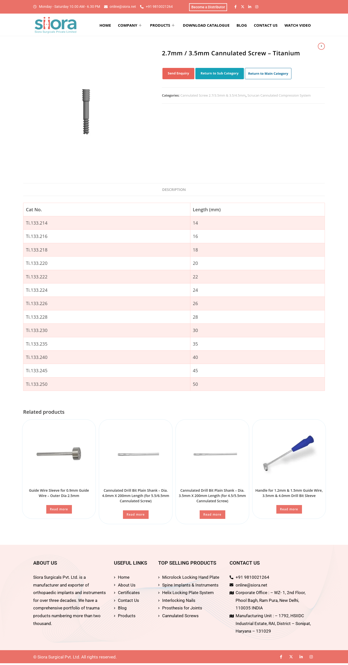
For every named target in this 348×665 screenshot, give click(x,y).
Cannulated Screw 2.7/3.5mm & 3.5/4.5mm (213, 96)
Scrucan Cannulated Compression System (279, 96)
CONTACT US (271, 25)
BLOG (249, 25)
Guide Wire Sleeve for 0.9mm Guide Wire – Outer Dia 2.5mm (59, 495)
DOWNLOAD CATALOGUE (216, 25)
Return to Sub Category (220, 74)
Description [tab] (174, 190)
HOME (122, 25)
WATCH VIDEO (301, 25)
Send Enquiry (178, 74)
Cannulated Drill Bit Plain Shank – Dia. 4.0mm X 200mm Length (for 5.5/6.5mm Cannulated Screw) (135, 497)
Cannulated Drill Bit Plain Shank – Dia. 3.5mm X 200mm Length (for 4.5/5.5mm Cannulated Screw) (212, 497)
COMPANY (145, 25)
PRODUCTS (175, 25)
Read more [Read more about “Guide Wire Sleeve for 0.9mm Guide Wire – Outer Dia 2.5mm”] (59, 511)
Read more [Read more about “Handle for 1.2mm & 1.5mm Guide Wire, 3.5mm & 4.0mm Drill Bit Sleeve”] (289, 511)
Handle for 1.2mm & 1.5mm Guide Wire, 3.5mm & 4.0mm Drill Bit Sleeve (289, 495)
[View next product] (321, 46)
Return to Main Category (268, 74)
